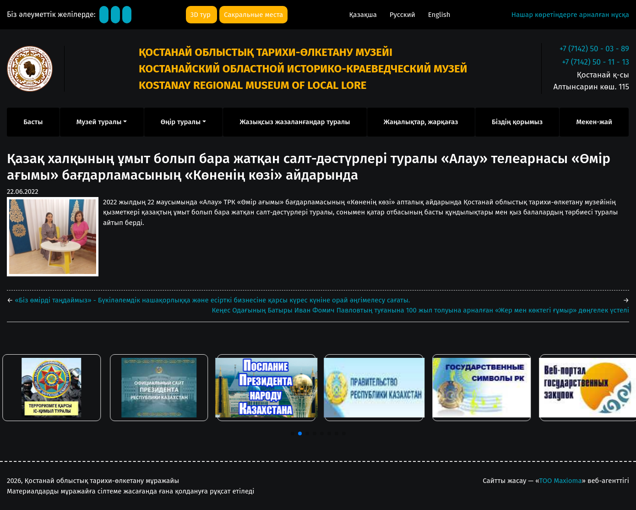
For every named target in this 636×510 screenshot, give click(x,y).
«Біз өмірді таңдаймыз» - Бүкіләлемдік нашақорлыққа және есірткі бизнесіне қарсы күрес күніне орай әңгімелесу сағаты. (211, 300)
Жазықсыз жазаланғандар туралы (294, 122)
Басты (33, 122)
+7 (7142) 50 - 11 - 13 (595, 62)
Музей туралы (99, 122)
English (439, 15)
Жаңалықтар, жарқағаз (421, 122)
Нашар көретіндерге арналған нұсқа (570, 15)
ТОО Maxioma (560, 481)
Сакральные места (253, 15)
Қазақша (363, 15)
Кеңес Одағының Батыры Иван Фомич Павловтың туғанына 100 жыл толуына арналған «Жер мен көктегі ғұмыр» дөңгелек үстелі (420, 310)
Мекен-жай (594, 122)
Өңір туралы (181, 122)
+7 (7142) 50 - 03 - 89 (594, 49)
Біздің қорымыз (517, 122)
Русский (403, 15)
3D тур (201, 15)
